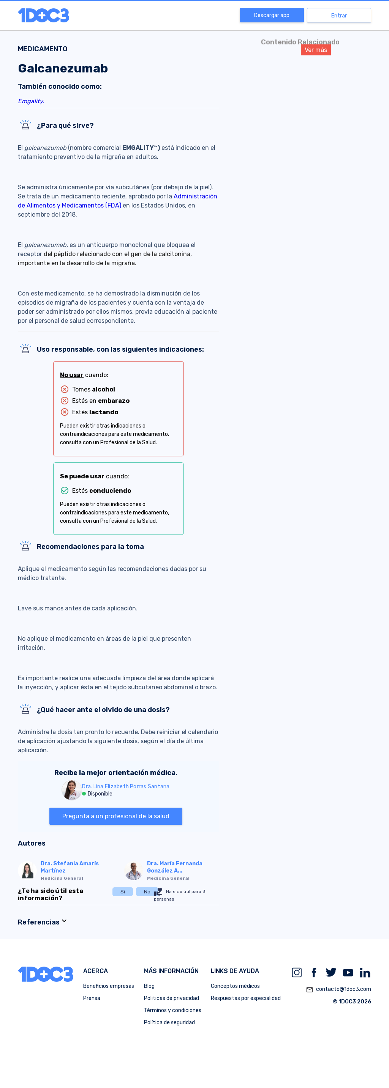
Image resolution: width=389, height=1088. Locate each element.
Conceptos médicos (235, 986)
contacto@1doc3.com (338, 990)
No (147, 892)
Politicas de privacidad (171, 998)
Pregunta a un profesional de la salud (115, 816)
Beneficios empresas (108, 986)
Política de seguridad (169, 1022)
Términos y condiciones (172, 1010)
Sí (122, 892)
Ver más (316, 49)
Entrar (339, 16)
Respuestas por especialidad (246, 998)
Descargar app (271, 15)
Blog (149, 986)
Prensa (91, 998)
